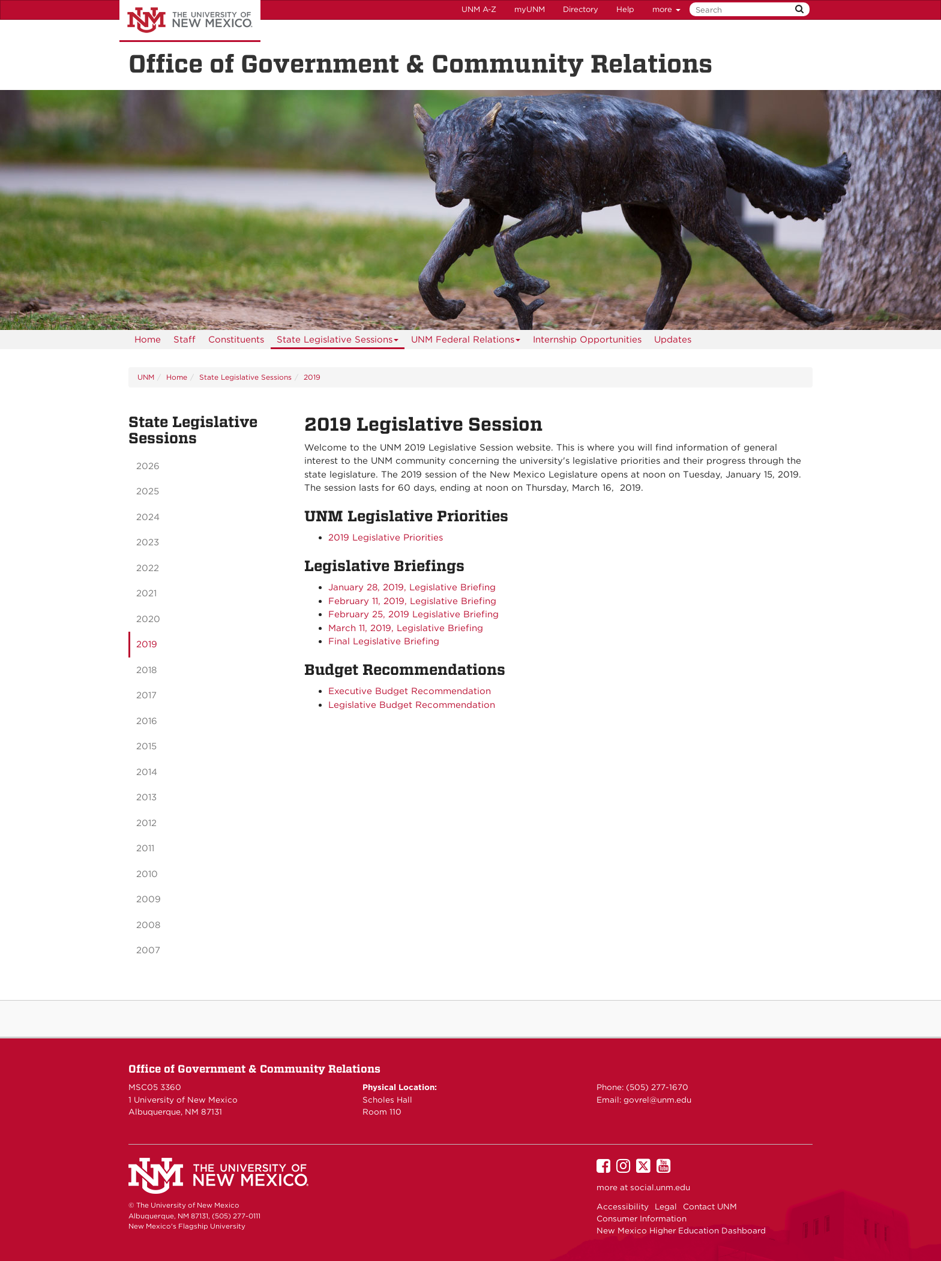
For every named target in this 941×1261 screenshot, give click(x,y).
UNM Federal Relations (466, 341)
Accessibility (623, 1206)
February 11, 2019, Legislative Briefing (412, 601)
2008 (148, 925)
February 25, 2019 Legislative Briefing (413, 614)
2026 (148, 466)
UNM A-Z (478, 9)
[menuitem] (147, 339)
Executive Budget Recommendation (409, 691)
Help (625, 9)
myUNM (529, 9)
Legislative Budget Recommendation (411, 704)
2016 (146, 721)
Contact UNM (710, 1206)
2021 (146, 593)
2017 (146, 695)
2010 (147, 874)
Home (147, 339)
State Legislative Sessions (338, 341)
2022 (147, 568)
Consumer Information (642, 1218)
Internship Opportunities (587, 339)
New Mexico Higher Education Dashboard (681, 1230)
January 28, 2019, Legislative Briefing (412, 587)
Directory (580, 9)
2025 (147, 491)
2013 (146, 797)
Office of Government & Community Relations (254, 1068)
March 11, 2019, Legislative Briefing (405, 628)
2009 (148, 899)
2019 (312, 377)
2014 (146, 772)
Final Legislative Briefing (383, 641)
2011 (145, 848)
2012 (146, 823)
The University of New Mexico (189, 21)
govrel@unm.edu (657, 1099)
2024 (148, 517)
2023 (147, 542)
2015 (146, 746)
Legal (666, 1206)
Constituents (236, 339)
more (666, 9)
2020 (148, 619)
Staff (184, 339)
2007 (148, 950)
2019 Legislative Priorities (385, 537)
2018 (146, 670)
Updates (672, 339)
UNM (145, 377)
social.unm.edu (660, 1187)
